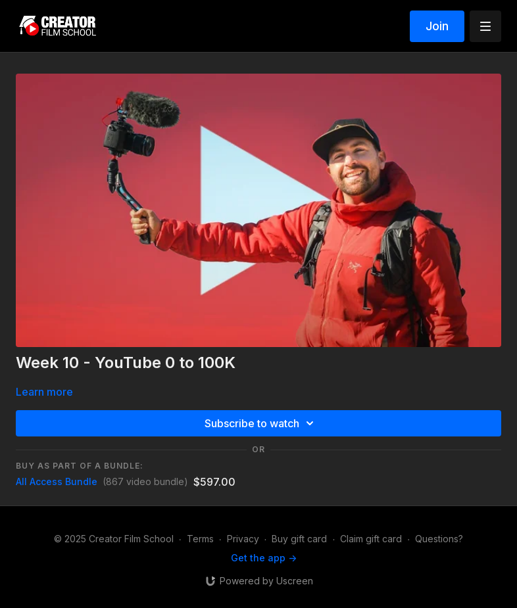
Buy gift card (299, 538)
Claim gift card (371, 538)
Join (437, 26)
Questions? (439, 538)
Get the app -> (264, 557)
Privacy (243, 538)
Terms (200, 538)
